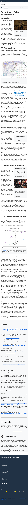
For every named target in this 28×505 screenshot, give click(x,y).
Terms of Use (22, 498)
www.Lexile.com (13, 451)
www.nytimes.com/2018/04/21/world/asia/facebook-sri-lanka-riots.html (14, 365)
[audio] (21, 7)
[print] (22, 7)
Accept (4, 502)
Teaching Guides (3, 469)
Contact (9, 489)
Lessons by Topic (4, 464)
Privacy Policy (3, 499)
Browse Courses (3, 462)
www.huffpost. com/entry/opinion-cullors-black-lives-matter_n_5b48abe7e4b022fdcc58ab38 (12, 337)
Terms (2, 489)
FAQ (2, 476)
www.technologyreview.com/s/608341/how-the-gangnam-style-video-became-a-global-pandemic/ (14, 346)
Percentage (4, 250)
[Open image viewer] (20, 25)
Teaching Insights (4, 472)
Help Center (3, 478)
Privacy (6, 489)
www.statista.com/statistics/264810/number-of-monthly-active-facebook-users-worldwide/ (14, 352)
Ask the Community (4, 479)
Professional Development (5, 471)
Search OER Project (4, 465)
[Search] (24, 1)
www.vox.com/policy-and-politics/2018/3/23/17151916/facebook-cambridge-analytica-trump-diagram (15, 330)
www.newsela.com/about (17, 431)
